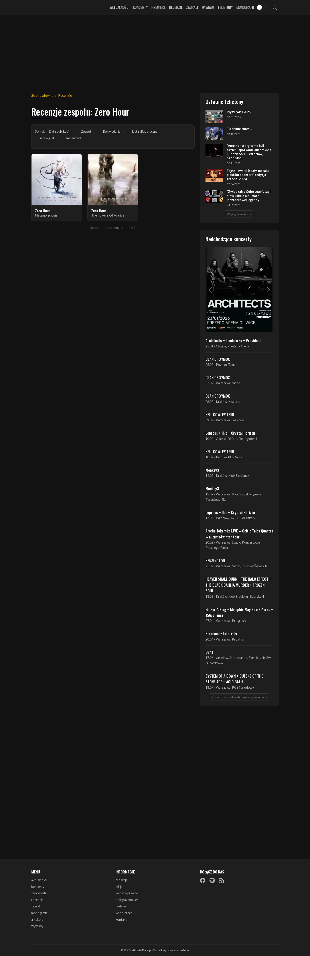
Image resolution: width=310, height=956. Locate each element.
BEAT (209, 652)
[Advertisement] (155, 51)
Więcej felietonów (239, 214)
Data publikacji (59, 131)
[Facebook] (202, 880)
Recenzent (73, 138)
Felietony (225, 7)
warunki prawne (127, 893)
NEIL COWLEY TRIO (219, 414)
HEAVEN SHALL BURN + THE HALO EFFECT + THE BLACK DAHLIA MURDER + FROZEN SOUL (238, 584)
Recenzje (176, 7)
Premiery (158, 7)
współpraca (124, 913)
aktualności (39, 880)
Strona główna (42, 95)
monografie (39, 913)
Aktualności (119, 7)
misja (119, 887)
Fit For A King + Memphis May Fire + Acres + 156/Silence (239, 612)
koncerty (37, 887)
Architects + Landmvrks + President (233, 340)
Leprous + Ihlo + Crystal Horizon (230, 433)
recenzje (37, 900)
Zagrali (192, 7)
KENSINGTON (215, 560)
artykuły (37, 919)
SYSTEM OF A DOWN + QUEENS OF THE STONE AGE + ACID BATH (234, 678)
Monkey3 (212, 470)
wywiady (37, 926)
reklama (121, 906)
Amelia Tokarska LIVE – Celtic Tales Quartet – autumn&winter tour (239, 533)
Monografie (245, 7)
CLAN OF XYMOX (217, 359)
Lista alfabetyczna (145, 131)
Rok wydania (111, 131)
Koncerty (140, 7)
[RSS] (221, 880)
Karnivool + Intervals (221, 633)
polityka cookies (127, 900)
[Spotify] (212, 880)
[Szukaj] (275, 7)
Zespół (86, 131)
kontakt (121, 919)
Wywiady (208, 7)
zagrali (35, 906)
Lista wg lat (46, 138)
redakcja (121, 880)
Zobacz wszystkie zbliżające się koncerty (239, 697)
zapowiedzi (39, 893)
